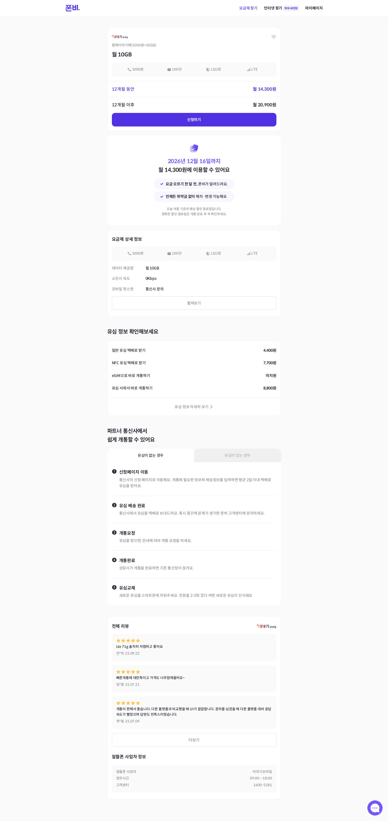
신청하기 (194, 119)
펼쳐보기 (194, 303)
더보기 (194, 740)
